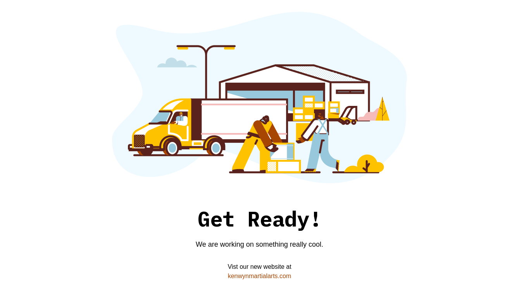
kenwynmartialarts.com (259, 276)
